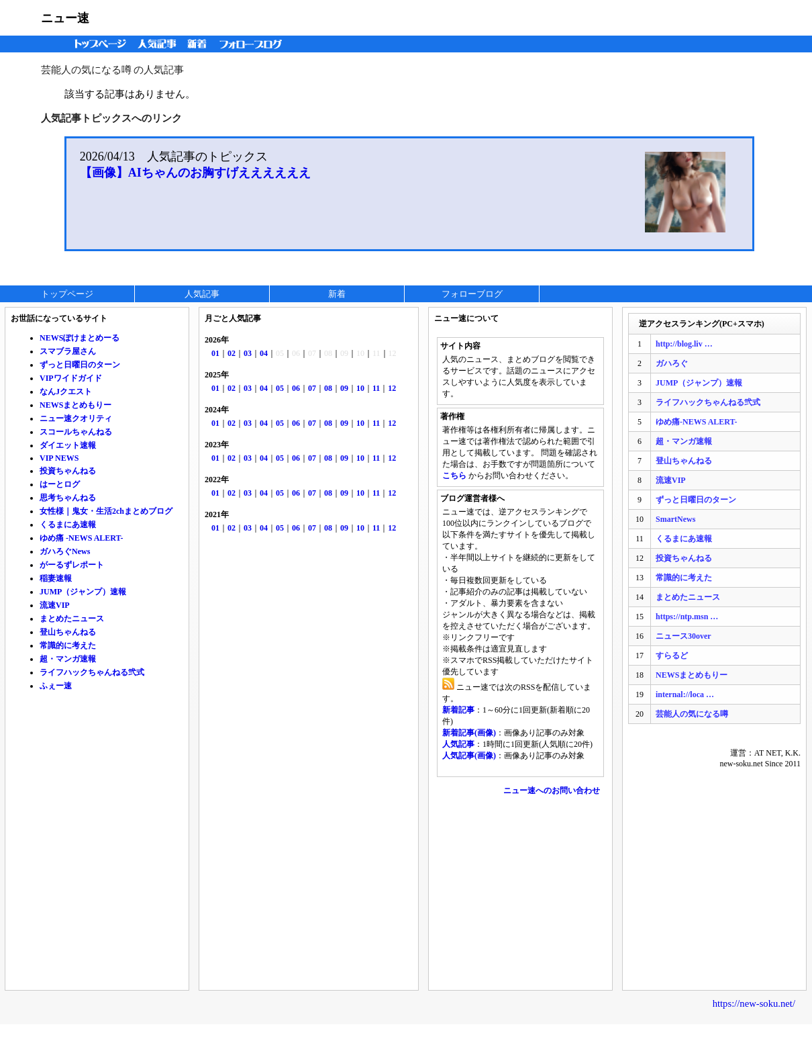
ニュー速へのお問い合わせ (551, 790)
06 (296, 388)
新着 (199, 44)
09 (344, 388)
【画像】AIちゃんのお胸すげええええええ (195, 172)
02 (231, 353)
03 (248, 353)
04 (264, 353)
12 (392, 388)
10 (360, 388)
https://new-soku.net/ (754, 1003)
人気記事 (158, 44)
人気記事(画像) (469, 755)
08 (328, 388)
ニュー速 (65, 18)
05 (280, 388)
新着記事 (458, 710)
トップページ (97, 44)
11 (376, 388)
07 (312, 388)
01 (215, 353)
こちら (454, 475)
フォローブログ (254, 44)
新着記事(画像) (469, 732)
